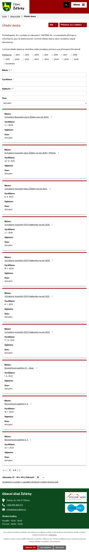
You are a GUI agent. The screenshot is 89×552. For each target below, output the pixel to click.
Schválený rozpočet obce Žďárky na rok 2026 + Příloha (32, 153)
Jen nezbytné (45, 547)
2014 (37, 55)
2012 (18, 55)
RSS (53, 25)
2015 (46, 55)
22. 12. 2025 (9, 161)
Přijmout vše (30, 547)
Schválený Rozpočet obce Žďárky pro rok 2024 (28, 117)
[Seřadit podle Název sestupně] (11, 70)
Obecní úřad (15, 16)
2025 (66, 59)
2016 (56, 55)
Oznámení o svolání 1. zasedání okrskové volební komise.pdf (30, 482)
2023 (46, 59)
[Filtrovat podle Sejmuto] (44, 93)
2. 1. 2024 (8, 125)
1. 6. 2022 (8, 376)
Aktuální (8, 138)
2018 (75, 55)
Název (6, 70)
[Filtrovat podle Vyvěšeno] (44, 84)
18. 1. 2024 (9, 412)
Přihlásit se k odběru (73, 25)
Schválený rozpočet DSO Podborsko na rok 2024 (29, 260)
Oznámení (10, 64)
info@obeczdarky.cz (16, 509)
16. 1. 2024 (9, 268)
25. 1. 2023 (9, 448)
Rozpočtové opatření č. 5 (18, 440)
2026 (76, 59)
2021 (27, 59)
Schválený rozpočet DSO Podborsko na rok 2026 (29, 225)
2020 (17, 59)
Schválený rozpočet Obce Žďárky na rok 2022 (27, 189)
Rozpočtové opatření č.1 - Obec (21, 368)
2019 (7, 59)
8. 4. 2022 (8, 197)
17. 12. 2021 (9, 340)
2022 (36, 59)
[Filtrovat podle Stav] (44, 103)
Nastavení (60, 547)
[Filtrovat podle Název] (44, 74)
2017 (65, 55)
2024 (56, 59)
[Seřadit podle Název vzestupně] (11, 69)
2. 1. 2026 (8, 233)
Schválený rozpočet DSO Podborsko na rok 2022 (29, 332)
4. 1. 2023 (8, 304)
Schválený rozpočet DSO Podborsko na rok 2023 (29, 296)
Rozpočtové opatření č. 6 (18, 404)
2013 (27, 55)
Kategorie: (7, 55)
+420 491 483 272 (15, 505)
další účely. (53, 535)
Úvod (4, 16)
